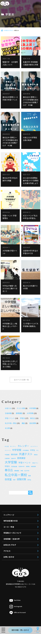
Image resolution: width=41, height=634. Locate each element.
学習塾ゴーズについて (16, 201)
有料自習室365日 (14, 119)
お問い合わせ (12, 236)
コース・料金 (12, 126)
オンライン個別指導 (17, 186)
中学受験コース (19, 172)
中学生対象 (14, 154)
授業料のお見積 (16, 190)
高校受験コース (19, 158)
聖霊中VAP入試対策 (20, 181)
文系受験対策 (18, 135)
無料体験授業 (15, 195)
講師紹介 (13, 206)
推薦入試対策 (18, 144)
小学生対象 (14, 167)
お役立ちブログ (13, 223)
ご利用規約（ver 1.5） (19, 210)
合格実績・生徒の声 (15, 216)
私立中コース (18, 163)
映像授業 (16, 149)
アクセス (10, 229)
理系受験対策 (18, 140)
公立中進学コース (20, 177)
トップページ (12, 113)
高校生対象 (14, 131)
